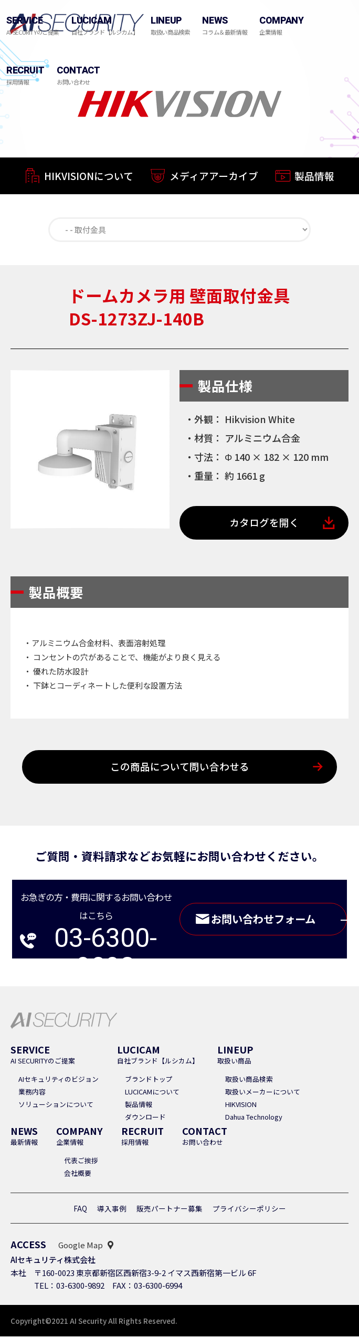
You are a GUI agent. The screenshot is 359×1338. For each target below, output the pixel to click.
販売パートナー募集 (169, 1210)
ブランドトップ (149, 1081)
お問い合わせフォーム (276, 921)
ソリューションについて (55, 1106)
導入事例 (111, 1210)
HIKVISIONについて (88, 176)
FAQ (80, 1210)
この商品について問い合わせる (179, 768)
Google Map (80, 1246)
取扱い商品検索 (249, 1081)
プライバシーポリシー (249, 1210)
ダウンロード (145, 1118)
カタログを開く (264, 524)
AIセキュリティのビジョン (58, 1081)
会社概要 (77, 1174)
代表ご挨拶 (81, 1162)
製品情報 (314, 178)
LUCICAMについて (152, 1093)
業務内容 (32, 1093)
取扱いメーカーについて (262, 1093)
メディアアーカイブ (214, 177)
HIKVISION (241, 1106)
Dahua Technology (253, 1118)
